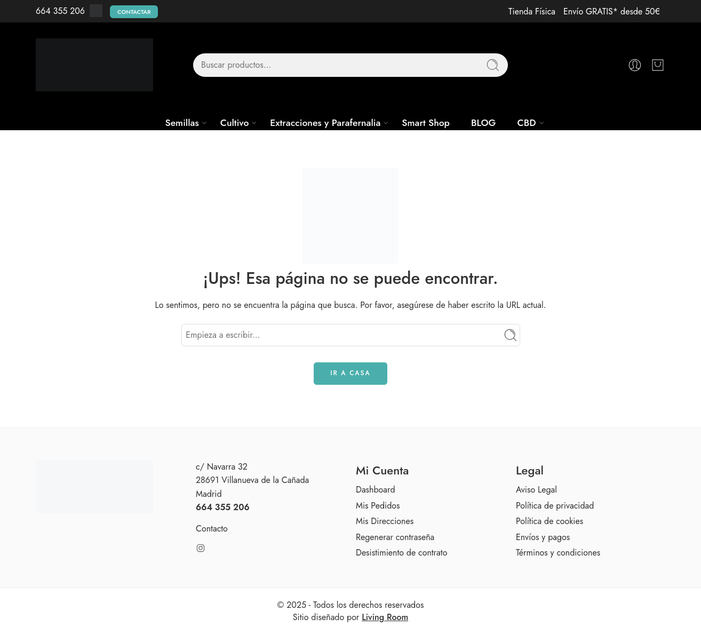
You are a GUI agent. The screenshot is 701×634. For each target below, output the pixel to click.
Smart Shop (426, 123)
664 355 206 (60, 11)
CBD (526, 123)
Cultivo (234, 123)
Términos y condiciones (558, 552)
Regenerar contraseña (395, 537)
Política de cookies (549, 521)
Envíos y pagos (543, 537)
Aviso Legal (536, 490)
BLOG (483, 123)
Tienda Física (531, 11)
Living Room (385, 617)
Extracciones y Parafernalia (325, 123)
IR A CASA (350, 373)
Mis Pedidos (378, 506)
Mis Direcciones (384, 521)
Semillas (181, 123)
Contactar (134, 11)
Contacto (212, 528)
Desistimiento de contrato (401, 552)
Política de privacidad (555, 506)
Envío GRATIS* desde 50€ (611, 11)
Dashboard (375, 490)
